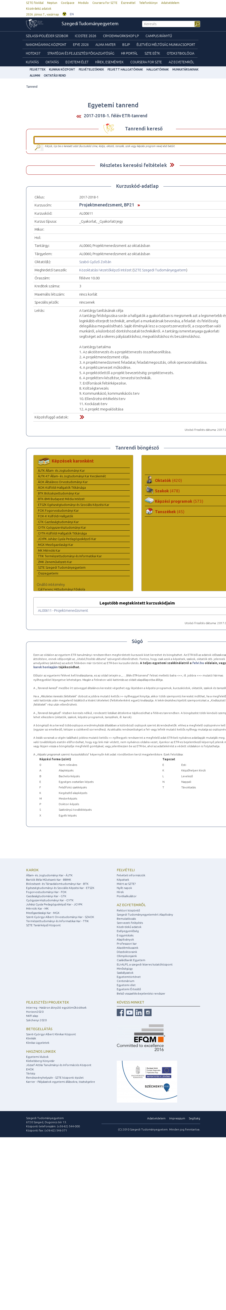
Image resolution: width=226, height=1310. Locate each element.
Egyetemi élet (77, 62)
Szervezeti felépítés (130, 922)
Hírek (120, 892)
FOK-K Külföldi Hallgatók (55, 516)
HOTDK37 (33, 53)
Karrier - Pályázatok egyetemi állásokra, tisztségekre (60, 1081)
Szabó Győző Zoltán (95, 262)
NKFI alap (32, 1015)
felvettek (37, 69)
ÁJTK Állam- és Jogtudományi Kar (61, 470)
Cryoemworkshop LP (121, 36)
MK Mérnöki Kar (49, 550)
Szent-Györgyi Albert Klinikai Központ (51, 1034)
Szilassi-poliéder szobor (47, 36)
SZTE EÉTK (152, 53)
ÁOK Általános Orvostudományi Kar (63, 482)
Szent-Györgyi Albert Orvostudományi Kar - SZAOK (60, 916)
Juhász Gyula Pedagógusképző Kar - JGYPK (54, 904)
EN (72, 14)
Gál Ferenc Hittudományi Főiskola (61, 589)
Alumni (35, 75)
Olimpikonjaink (127, 955)
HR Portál (129, 53)
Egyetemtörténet (129, 976)
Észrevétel (128, 2)
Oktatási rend (55, 75)
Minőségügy (125, 968)
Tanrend (31, 86)
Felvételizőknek (91, 69)
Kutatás (32, 62)
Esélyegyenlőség (128, 931)
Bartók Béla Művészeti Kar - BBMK (48, 879)
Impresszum (177, 1118)
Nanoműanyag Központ (46, 45)
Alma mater (105, 45)
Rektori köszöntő (128, 910)
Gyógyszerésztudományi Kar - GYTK (49, 900)
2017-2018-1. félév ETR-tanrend (115, 115)
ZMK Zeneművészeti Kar (55, 562)
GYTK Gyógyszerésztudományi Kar (62, 527)
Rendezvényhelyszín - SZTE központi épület (55, 1077)
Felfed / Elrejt (172, 164)
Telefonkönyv (148, 2)
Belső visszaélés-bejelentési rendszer (141, 993)
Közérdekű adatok (38, 8)
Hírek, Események (109, 62)
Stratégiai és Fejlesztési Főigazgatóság (80, 53)
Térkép (30, 1073)
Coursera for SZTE (104, 2)
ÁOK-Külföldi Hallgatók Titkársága (62, 487)
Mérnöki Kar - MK (37, 908)
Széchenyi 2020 (36, 1020)
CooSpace (67, 2)
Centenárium (125, 980)
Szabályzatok (125, 972)
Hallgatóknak (157, 69)
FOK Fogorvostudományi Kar (58, 510)
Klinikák (31, 1038)
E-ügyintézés (125, 935)
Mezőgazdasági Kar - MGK (42, 912)
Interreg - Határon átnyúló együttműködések (56, 1007)
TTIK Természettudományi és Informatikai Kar (70, 556)
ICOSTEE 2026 (85, 36)
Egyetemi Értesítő (129, 989)
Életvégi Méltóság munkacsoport (166, 45)
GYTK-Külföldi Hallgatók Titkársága (62, 533)
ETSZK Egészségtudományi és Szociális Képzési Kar (73, 504)
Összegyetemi (48, 573)
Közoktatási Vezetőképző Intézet (105, 270)
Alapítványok (125, 939)
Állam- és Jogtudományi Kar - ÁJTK (49, 875)
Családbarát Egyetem (131, 960)
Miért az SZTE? (126, 883)
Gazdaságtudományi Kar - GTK (46, 896)
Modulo (83, 2)
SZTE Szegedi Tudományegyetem (159, 270)
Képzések (123, 879)
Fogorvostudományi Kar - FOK (46, 892)
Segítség (194, 1118)
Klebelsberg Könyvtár (40, 1060)
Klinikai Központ (62, 69)
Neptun (52, 2)
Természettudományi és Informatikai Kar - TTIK (57, 921)
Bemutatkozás (126, 918)
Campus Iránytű (159, 36)
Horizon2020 (35, 1011)
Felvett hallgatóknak (125, 69)
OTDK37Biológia (180, 53)
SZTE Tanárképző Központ (43, 925)
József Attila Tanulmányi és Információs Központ (58, 1065)
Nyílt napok (124, 887)
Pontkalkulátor (127, 896)
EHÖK (30, 1069)
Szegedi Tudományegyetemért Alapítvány (145, 914)
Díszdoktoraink (127, 951)
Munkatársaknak (185, 69)
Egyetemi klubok (37, 1056)
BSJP (126, 45)
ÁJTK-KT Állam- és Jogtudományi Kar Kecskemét (72, 476)
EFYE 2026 (81, 45)
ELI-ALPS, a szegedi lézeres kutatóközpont (145, 964)
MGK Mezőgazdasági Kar (55, 544)
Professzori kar (127, 943)
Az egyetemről (131, 905)
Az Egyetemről (181, 62)
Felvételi (126, 870)
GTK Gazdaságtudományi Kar (58, 522)
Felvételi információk (131, 875)
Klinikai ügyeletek (37, 1042)
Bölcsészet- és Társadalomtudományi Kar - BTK (57, 883)
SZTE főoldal (35, 2)
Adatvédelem (170, 2)
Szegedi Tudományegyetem (90, 24)
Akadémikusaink (127, 947)
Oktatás (52, 62)
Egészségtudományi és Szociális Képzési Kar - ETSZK (60, 887)
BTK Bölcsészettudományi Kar (59, 493)
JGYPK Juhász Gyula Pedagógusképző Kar (67, 539)
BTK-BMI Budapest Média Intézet (61, 499)
